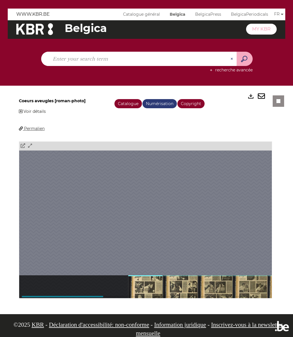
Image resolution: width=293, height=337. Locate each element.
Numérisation (159, 103)
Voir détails (32, 111)
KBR (37, 324)
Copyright (191, 103)
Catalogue (128, 103)
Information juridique (180, 324)
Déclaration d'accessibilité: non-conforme (99, 324)
